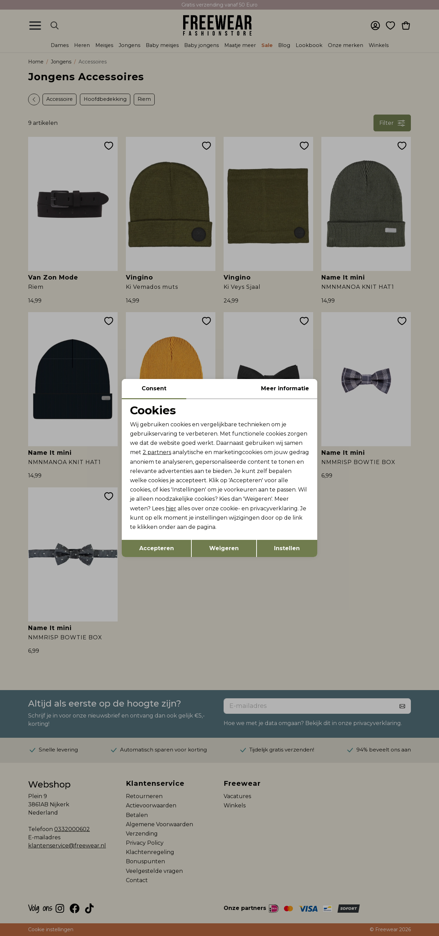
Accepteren (156, 548)
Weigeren (224, 548)
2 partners (157, 452)
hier (171, 508)
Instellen (287, 548)
